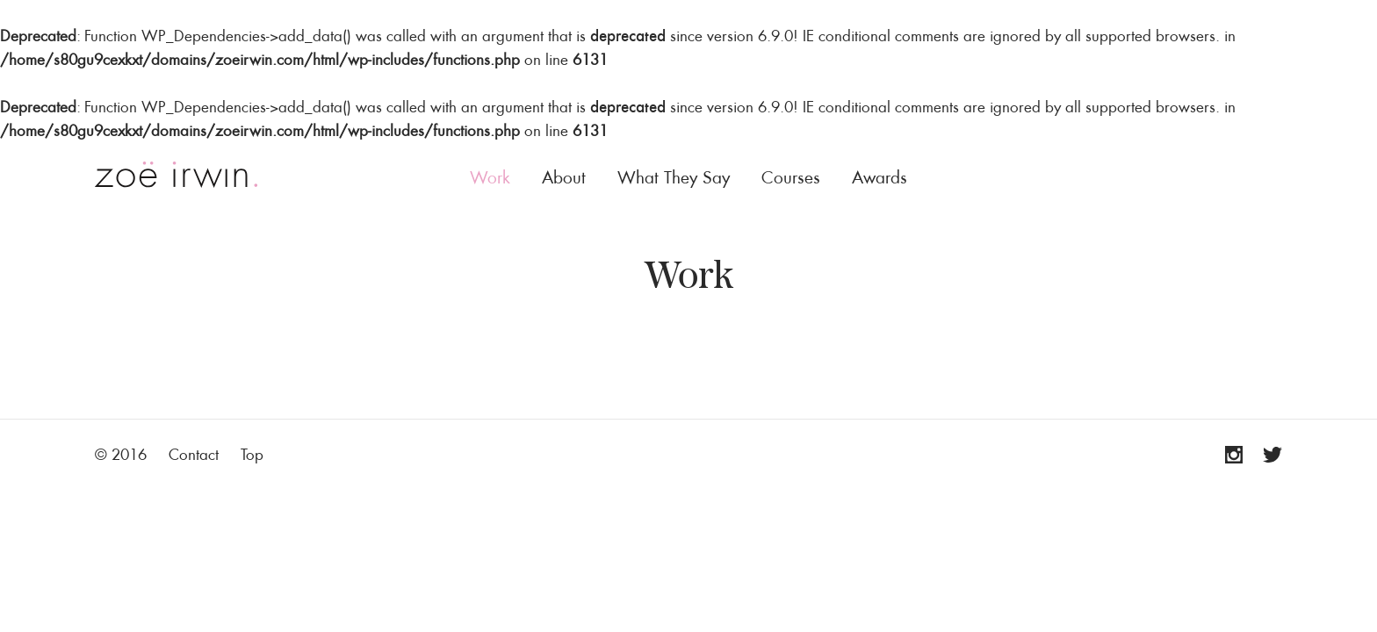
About (564, 177)
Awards (879, 177)
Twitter (1264, 454)
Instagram (1225, 454)
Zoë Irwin (176, 175)
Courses (790, 177)
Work (490, 177)
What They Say (673, 177)
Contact (194, 454)
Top (252, 454)
